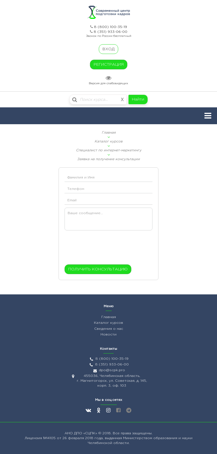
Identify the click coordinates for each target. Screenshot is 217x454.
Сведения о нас (108, 328)
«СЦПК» (90, 433)
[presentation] (99, 249)
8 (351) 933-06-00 (110, 31)
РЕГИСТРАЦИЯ (109, 64)
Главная (109, 132)
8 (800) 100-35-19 (110, 27)
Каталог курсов (108, 141)
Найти (138, 99)
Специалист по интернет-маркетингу (108, 150)
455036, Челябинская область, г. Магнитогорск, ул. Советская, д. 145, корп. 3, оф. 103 (112, 380)
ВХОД (108, 49)
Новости (108, 334)
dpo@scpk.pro (112, 370)
